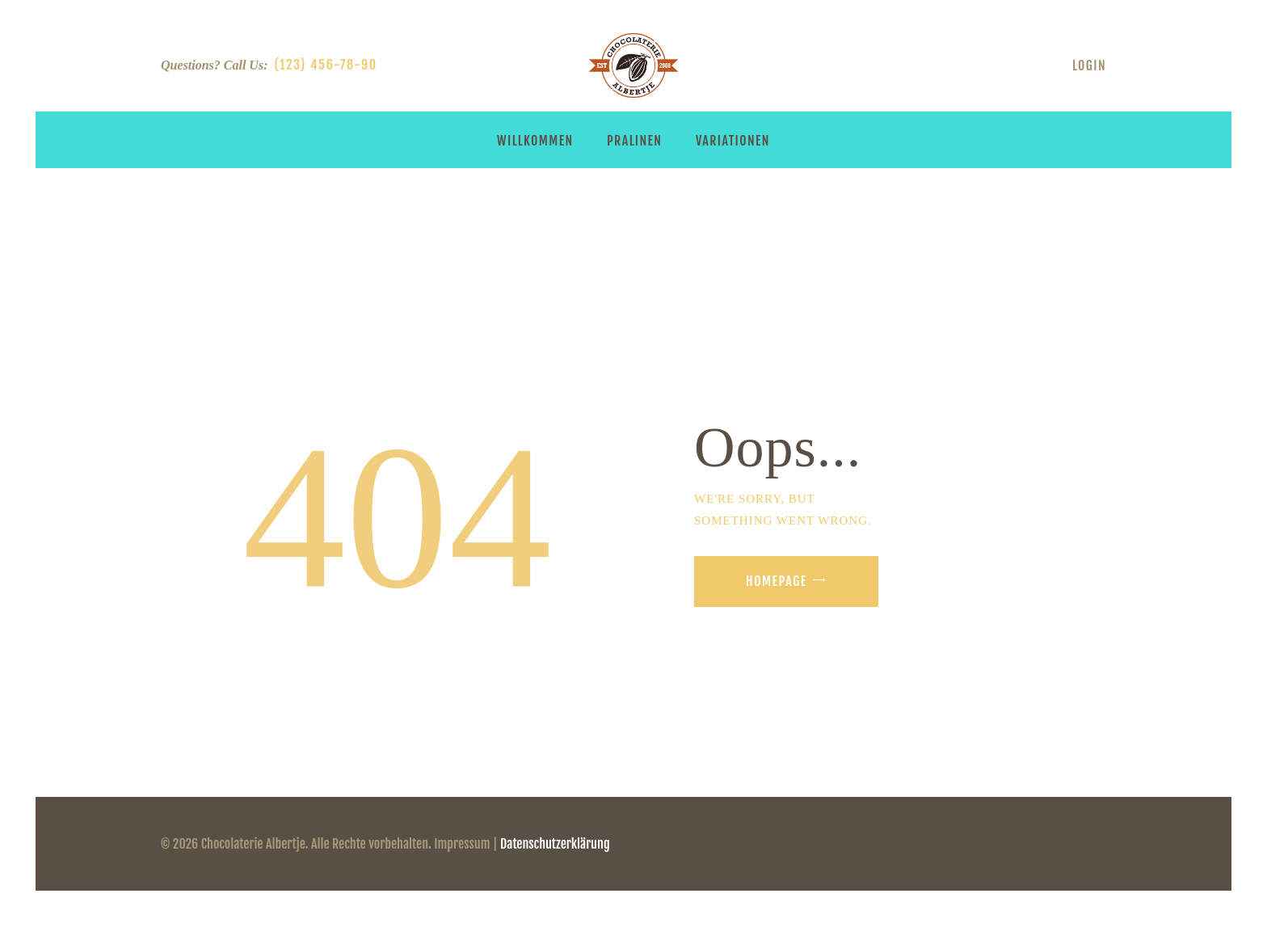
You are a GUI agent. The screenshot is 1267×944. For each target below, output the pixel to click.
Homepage (776, 581)
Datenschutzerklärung (555, 844)
